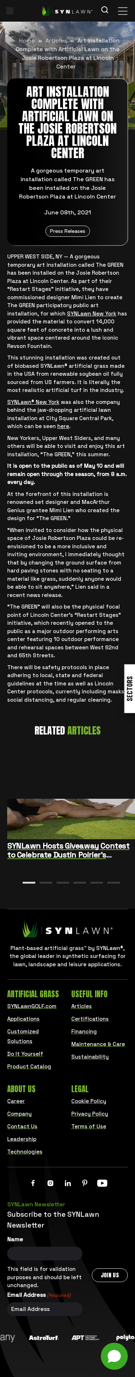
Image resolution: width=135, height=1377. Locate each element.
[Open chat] (114, 1356)
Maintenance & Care (98, 1044)
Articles (56, 40)
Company (19, 1113)
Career (16, 1101)
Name (15, 1239)
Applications (23, 1018)
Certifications (90, 1018)
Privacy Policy (89, 1113)
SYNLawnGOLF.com (32, 1006)
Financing (84, 1031)
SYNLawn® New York (33, 401)
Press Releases (67, 231)
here (63, 426)
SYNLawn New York (91, 313)
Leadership (21, 1139)
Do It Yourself (25, 1053)
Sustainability (90, 1056)
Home (27, 40)
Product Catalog (29, 1066)
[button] (29, 883)
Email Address (39, 1295)
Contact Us (22, 1126)
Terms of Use (88, 1126)
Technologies (24, 1151)
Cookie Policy (88, 1101)
